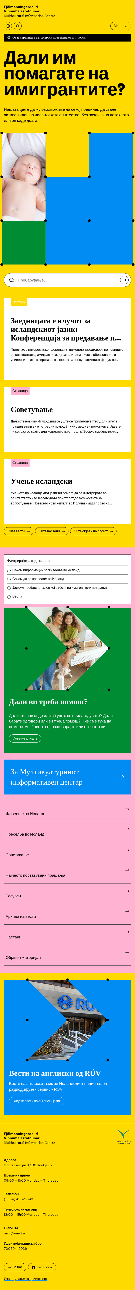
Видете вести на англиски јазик (37, 1101)
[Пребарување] (18, 26)
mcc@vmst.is (15, 1233)
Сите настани (52, 531)
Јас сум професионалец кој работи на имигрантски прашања (59, 588)
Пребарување (125, 281)
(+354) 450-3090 (18, 1199)
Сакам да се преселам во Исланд (38, 579)
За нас (15, 1267)
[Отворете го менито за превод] (8, 26)
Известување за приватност (25, 1279)
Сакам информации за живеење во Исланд (46, 570)
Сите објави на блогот (93, 531)
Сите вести (18, 531)
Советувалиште (25, 738)
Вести (17, 596)
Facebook (42, 1267)
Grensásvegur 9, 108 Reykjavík (28, 1165)
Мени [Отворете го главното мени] (121, 26)
